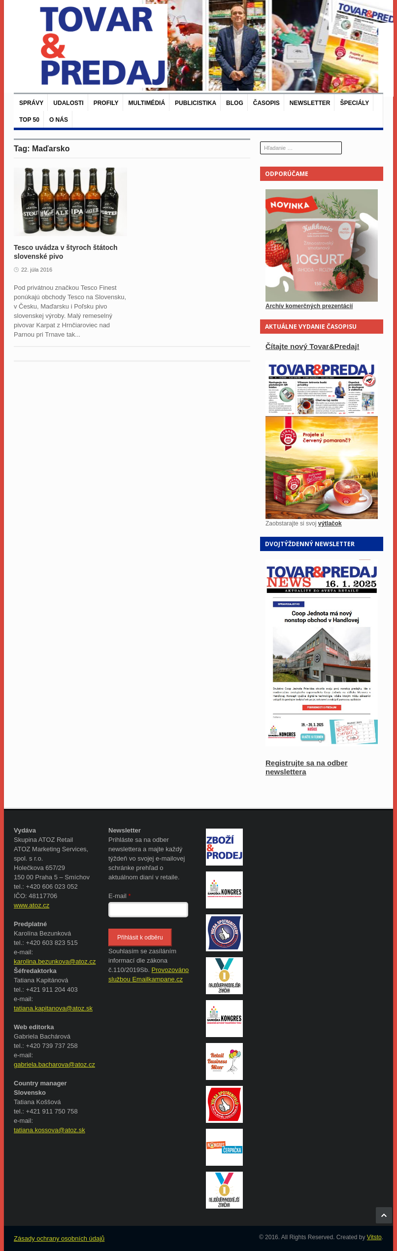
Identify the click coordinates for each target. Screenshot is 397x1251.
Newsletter (310, 103)
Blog (234, 103)
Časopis (266, 103)
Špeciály (354, 103)
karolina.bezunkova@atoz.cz (55, 961)
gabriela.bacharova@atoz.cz (54, 1064)
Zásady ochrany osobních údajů (59, 1238)
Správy (31, 103)
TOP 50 (29, 119)
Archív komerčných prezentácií (309, 306)
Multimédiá (147, 103)
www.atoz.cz (31, 905)
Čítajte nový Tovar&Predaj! (312, 346)
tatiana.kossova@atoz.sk (49, 1130)
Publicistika (195, 103)
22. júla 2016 (36, 270)
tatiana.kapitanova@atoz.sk (53, 1008)
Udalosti (68, 103)
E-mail (119, 896)
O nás (58, 119)
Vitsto (374, 1237)
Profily (106, 103)
